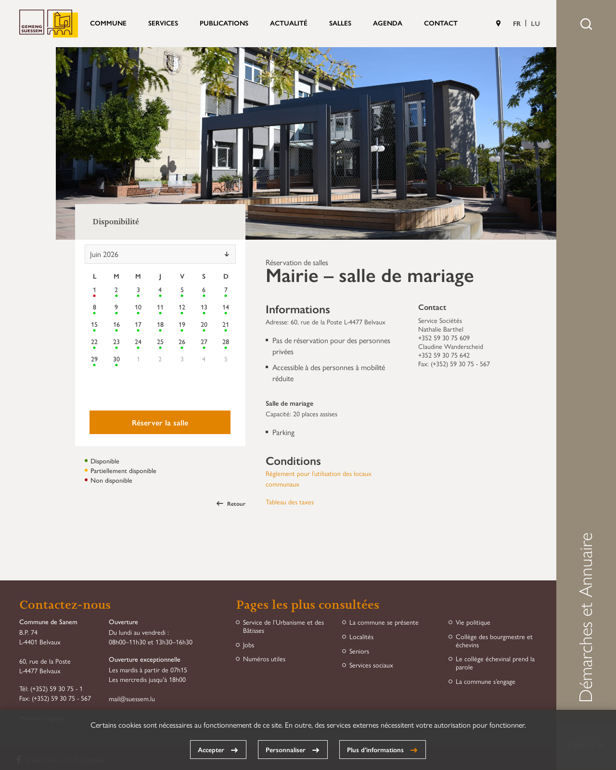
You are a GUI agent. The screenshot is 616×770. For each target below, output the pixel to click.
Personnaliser (286, 749)
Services (163, 22)
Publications (224, 22)
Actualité (289, 22)
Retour (231, 503)
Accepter (211, 749)
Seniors (359, 651)
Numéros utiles (264, 658)
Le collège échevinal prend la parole (495, 662)
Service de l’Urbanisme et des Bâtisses (283, 626)
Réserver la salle (160, 422)
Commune (108, 22)
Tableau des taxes (290, 501)
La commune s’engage (485, 681)
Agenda (387, 22)
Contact (441, 22)
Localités (361, 636)
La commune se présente (384, 622)
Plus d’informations (375, 749)
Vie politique (473, 622)
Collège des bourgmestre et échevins (494, 640)
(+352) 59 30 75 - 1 (56, 688)
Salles (340, 22)
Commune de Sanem (48, 24)
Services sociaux (371, 665)
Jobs (248, 645)
